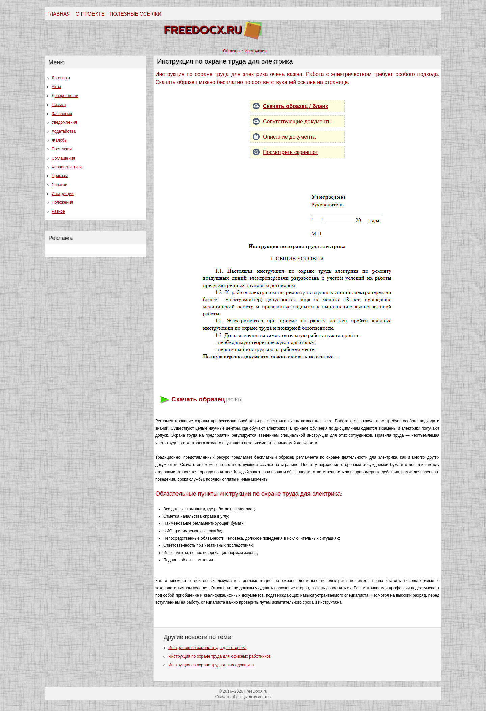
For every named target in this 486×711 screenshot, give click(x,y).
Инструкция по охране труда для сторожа (207, 647)
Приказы (60, 175)
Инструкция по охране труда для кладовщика (211, 665)
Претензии (62, 149)
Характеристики (67, 167)
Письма (59, 104)
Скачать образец (198, 399)
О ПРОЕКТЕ (90, 14)
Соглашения (63, 158)
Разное (58, 211)
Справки (60, 184)
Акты (56, 86)
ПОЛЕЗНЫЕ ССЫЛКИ (135, 14)
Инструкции (63, 193)
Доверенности (65, 95)
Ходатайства (64, 131)
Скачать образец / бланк (295, 106)
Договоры (61, 78)
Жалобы (60, 140)
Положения (62, 202)
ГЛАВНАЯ (59, 14)
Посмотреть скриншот (290, 152)
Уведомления (64, 122)
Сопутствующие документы (297, 121)
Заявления (62, 113)
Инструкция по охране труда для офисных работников (219, 656)
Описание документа (289, 137)
